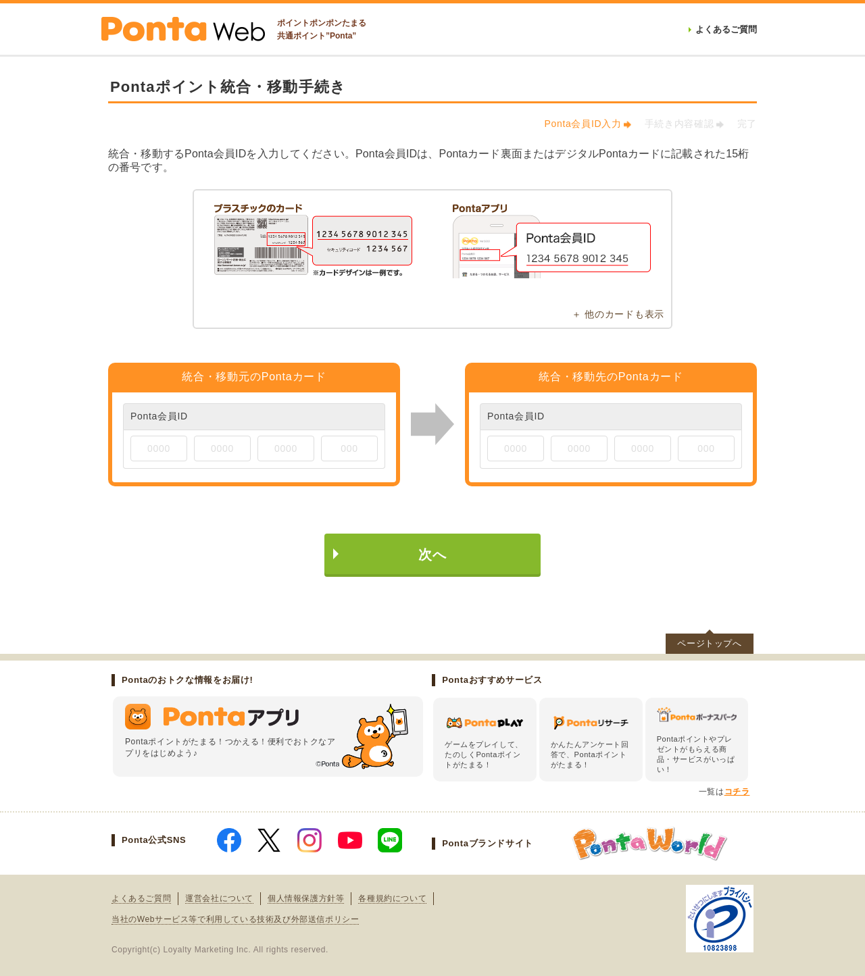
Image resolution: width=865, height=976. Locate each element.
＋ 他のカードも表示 (618, 314)
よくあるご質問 (141, 898)
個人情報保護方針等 (306, 898)
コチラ (737, 791)
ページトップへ (709, 643)
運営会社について (219, 898)
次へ (432, 554)
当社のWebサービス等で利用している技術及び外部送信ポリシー (235, 919)
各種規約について (392, 898)
